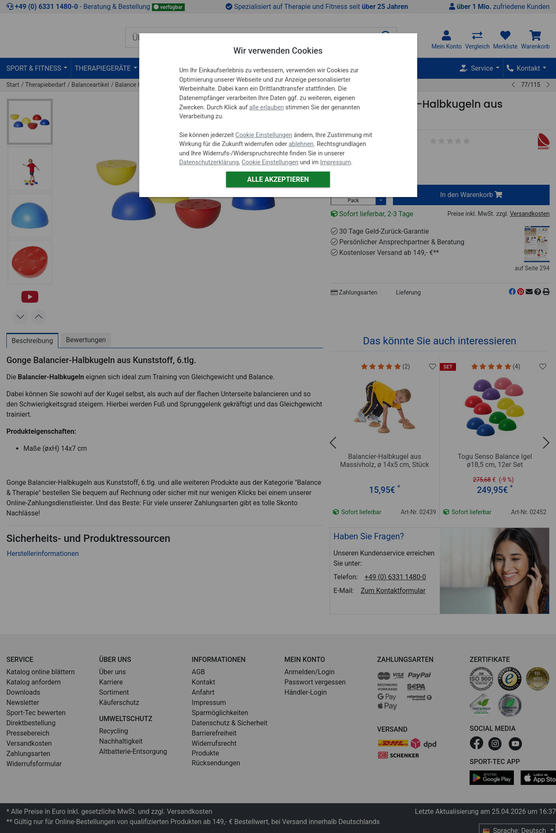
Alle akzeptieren (278, 179)
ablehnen (301, 144)
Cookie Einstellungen (263, 135)
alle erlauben (266, 107)
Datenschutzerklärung (209, 162)
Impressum (335, 162)
